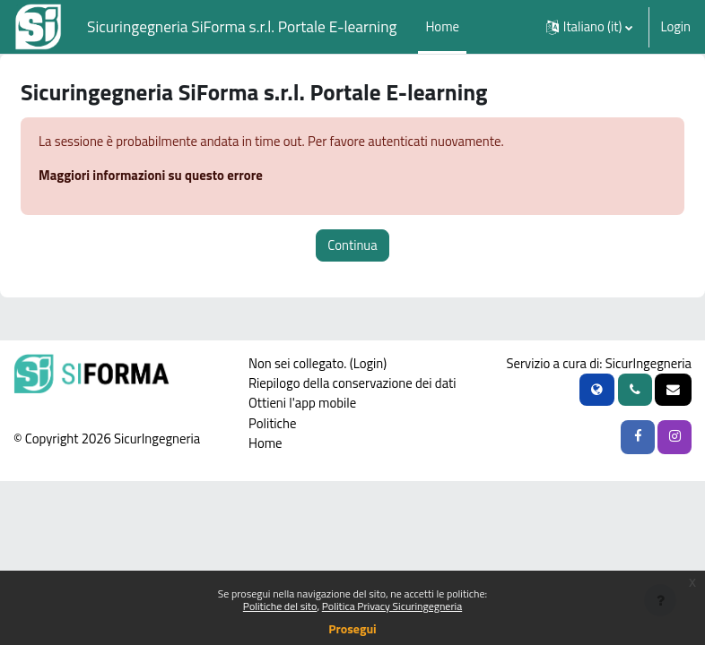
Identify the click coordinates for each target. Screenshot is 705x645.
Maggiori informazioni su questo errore (151, 175)
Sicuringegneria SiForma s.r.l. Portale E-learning (241, 26)
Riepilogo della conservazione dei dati (352, 383)
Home (265, 443)
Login (675, 27)
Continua (352, 245)
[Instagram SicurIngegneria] (674, 437)
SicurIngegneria (648, 363)
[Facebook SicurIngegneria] (638, 437)
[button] (590, 27)
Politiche (272, 423)
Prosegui (352, 628)
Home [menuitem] (442, 26)
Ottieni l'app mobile (302, 402)
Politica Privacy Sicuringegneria (392, 606)
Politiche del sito (280, 606)
